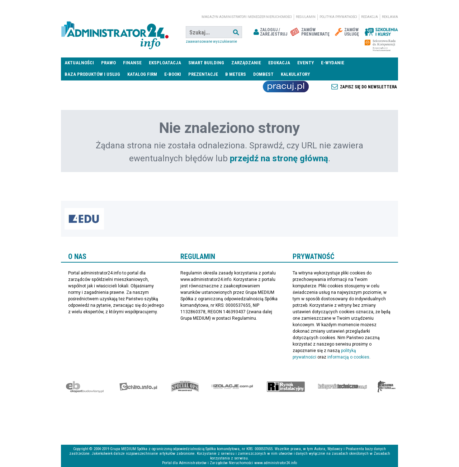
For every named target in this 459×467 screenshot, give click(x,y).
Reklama (390, 17)
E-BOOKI (172, 74)
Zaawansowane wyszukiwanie (211, 41)
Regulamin (306, 17)
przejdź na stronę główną (279, 158)
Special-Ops (185, 386)
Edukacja (279, 62)
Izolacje (232, 386)
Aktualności (79, 62)
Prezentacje (203, 74)
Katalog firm (142, 74)
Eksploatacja (165, 62)
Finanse (132, 62)
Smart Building (206, 62)
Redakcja (369, 17)
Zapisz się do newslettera (368, 86)
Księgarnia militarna (387, 386)
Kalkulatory (295, 74)
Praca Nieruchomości (286, 86)
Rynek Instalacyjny (286, 386)
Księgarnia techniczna (342, 386)
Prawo (108, 62)
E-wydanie (332, 62)
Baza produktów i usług (92, 74)
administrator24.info (115, 32)
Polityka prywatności (338, 17)
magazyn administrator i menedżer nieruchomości (247, 17)
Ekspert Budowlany (84, 386)
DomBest (263, 74)
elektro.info (138, 386)
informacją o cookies (348, 357)
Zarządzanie (246, 62)
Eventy (305, 62)
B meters (235, 74)
